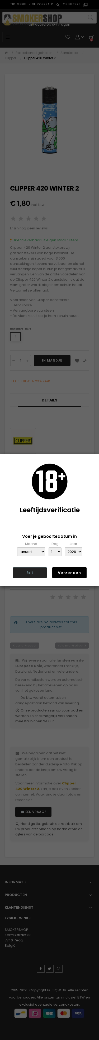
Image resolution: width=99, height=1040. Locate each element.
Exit (29, 572)
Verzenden (69, 572)
